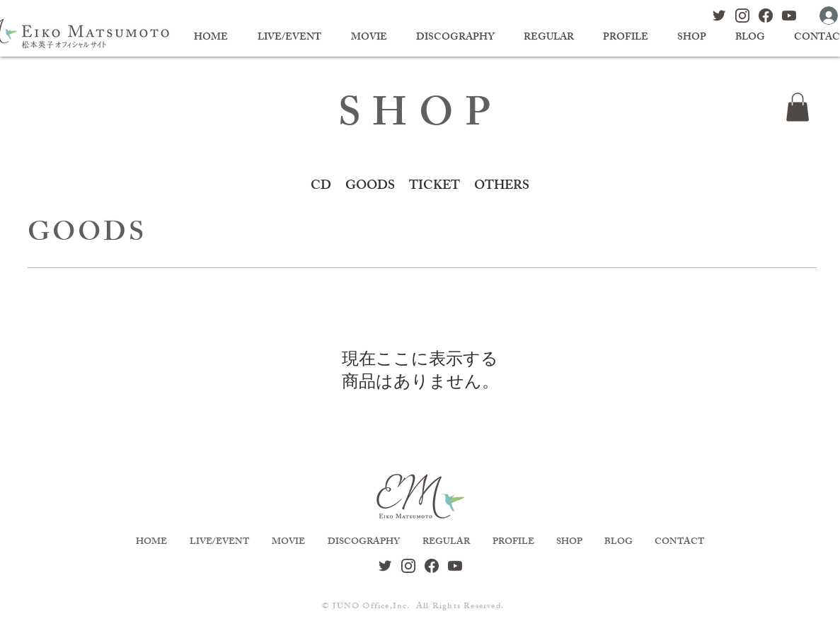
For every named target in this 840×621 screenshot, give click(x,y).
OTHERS (501, 186)
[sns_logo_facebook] (766, 15)
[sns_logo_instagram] (742, 15)
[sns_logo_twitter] (719, 15)
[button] (798, 107)
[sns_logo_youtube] (789, 15)
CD (321, 186)
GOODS (370, 186)
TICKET (434, 186)
